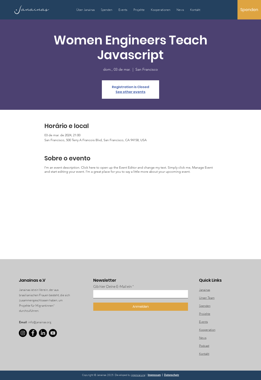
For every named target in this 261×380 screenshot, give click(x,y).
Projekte (204, 314)
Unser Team (207, 298)
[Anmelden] (140, 307)
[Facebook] (33, 333)
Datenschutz (171, 375)
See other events (130, 92)
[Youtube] (53, 333)
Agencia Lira (138, 375)
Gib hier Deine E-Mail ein (112, 286)
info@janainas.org (39, 322)
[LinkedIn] (43, 333)
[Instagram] (23, 333)
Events (203, 322)
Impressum (154, 375)
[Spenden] (249, 10)
